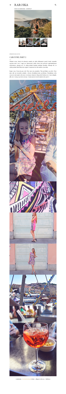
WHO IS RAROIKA (19, 9)
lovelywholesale (26, 379)
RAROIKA (21, 5)
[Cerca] (56, 4)
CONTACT (29, 9)
